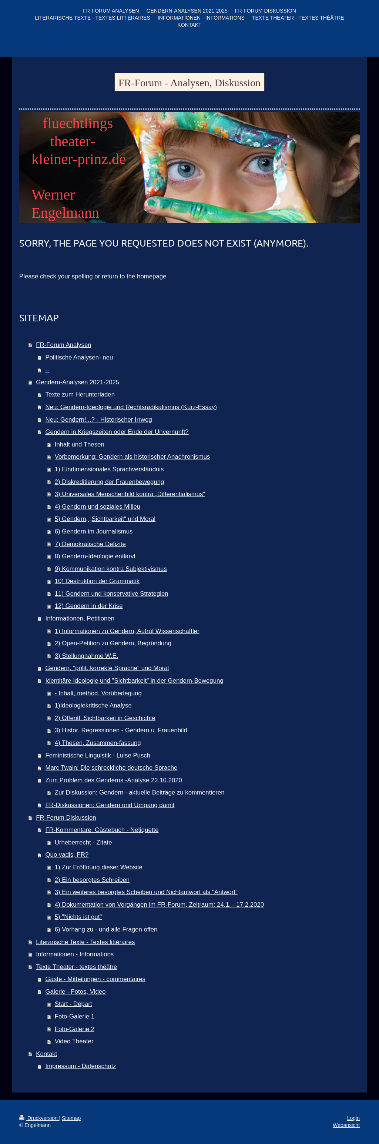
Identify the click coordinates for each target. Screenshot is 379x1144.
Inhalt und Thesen (79, 444)
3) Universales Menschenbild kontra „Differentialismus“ (130, 494)
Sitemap (71, 1118)
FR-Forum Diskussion (66, 817)
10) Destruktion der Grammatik (97, 581)
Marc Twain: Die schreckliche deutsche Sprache (112, 767)
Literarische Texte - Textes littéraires (85, 942)
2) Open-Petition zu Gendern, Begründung (113, 643)
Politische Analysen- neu (79, 357)
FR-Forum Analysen (63, 344)
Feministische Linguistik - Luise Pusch (98, 755)
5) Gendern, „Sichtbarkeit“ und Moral (105, 518)
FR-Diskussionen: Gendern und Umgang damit (110, 805)
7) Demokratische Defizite (90, 544)
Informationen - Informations (75, 954)
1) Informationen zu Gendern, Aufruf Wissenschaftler (127, 631)
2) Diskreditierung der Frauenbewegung (109, 481)
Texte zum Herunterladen (80, 394)
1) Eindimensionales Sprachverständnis (109, 469)
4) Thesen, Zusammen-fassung (98, 742)
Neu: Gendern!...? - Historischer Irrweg (99, 419)
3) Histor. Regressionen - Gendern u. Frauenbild (121, 730)
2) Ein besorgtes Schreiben (92, 879)
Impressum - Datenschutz (81, 1066)
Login (353, 1118)
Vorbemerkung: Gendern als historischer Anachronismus (132, 456)
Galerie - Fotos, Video (76, 991)
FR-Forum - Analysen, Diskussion (189, 82)
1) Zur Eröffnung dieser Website (98, 867)
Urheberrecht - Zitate (83, 842)
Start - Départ (73, 1003)
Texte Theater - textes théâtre (76, 966)
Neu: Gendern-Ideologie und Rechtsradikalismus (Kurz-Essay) (131, 407)
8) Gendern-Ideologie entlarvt (95, 556)
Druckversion (39, 1118)
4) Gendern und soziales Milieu (97, 506)
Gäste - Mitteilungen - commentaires (95, 979)
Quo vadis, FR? (67, 854)
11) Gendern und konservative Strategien (111, 593)
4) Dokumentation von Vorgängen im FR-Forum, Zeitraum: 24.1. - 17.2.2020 (159, 904)
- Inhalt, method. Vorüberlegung (98, 693)
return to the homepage (134, 276)
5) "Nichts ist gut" (78, 916)
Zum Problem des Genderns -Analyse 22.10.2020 (114, 780)
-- (48, 369)
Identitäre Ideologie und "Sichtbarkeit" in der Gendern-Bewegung (135, 680)
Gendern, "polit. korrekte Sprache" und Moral (107, 668)
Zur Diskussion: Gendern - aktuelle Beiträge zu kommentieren (140, 792)
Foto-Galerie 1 (74, 1016)
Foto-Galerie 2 (74, 1029)
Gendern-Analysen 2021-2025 (77, 382)
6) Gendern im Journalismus (94, 531)
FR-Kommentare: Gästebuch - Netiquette (102, 829)
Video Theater (74, 1041)
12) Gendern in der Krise (89, 605)
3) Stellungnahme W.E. (86, 655)
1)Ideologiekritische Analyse (93, 705)
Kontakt (46, 1053)
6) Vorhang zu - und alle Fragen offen (106, 929)
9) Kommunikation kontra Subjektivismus (111, 568)
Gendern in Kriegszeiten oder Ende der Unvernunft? (117, 431)
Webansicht (346, 1125)
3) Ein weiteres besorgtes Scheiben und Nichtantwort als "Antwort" (146, 892)
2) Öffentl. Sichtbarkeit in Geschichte (105, 718)
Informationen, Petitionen (80, 618)
